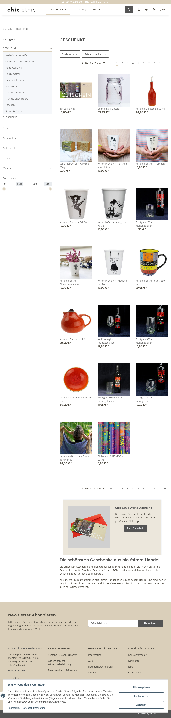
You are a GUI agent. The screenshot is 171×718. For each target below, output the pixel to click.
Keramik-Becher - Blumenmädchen (69, 282)
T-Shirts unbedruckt (16, 98)
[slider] (4, 189)
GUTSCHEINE (10, 117)
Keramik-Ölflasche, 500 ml (150, 108)
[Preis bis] (37, 184)
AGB (90, 660)
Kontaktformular (137, 654)
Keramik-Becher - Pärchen (150, 163)
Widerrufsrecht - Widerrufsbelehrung (59, 662)
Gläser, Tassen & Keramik (19, 61)
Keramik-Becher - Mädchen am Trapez (113, 282)
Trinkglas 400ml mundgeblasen (144, 399)
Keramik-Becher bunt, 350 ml (150, 282)
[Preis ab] (9, 184)
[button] (139, 9)
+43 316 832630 (72, 2)
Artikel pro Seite (94, 54)
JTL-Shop (154, 713)
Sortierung (68, 54)
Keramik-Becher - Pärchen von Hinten (112, 165)
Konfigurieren (141, 696)
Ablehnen (141, 704)
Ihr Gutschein (67, 108)
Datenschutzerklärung (34, 708)
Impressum (14, 708)
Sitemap (92, 672)
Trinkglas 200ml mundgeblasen (144, 224)
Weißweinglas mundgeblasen (106, 341)
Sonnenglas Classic (108, 108)
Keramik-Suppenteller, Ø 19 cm (75, 399)
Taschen (10, 104)
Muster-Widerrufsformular (63, 670)
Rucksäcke (11, 86)
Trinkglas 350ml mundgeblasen (144, 341)
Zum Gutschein (135, 528)
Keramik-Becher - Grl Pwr (74, 222)
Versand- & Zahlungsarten (62, 654)
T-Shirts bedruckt (15, 92)
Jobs (130, 666)
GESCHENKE (9, 48)
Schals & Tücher (14, 111)
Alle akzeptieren (140, 687)
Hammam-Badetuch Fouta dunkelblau (74, 458)
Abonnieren (150, 623)
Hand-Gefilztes (13, 67)
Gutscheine (134, 672)
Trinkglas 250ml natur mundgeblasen (110, 399)
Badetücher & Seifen (16, 55)
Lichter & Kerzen (14, 80)
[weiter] (165, 63)
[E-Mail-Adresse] (113, 623)
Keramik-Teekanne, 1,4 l (73, 339)
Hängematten (13, 73)
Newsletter (134, 660)
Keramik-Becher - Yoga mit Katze (112, 224)
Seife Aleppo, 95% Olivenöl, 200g (75, 165)
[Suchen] (107, 9)
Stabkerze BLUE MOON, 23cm (111, 458)
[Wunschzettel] (146, 9)
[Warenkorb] (159, 9)
